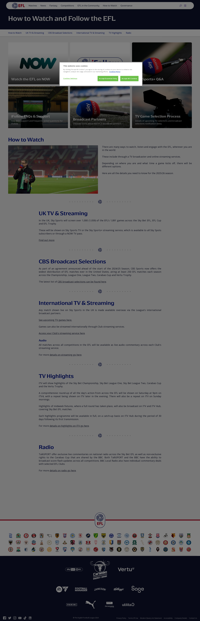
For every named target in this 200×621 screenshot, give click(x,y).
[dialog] (100, 74)
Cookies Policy (114, 72)
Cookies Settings (70, 78)
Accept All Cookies (129, 78)
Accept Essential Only (108, 78)
